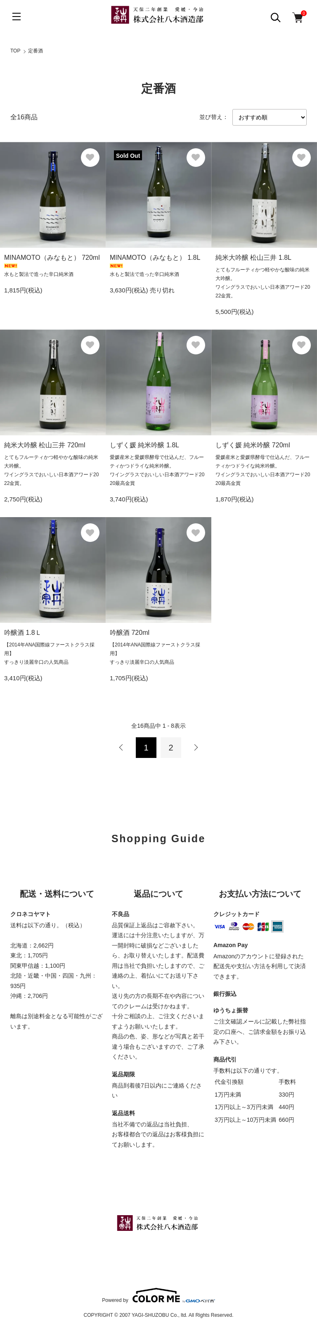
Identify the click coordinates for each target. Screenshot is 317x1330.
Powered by (158, 1295)
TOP (15, 51)
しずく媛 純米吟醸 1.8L (144, 445)
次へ (195, 747)
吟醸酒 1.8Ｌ (23, 632)
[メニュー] (16, 16)
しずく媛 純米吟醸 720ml (252, 445)
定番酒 (35, 51)
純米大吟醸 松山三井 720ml (44, 445)
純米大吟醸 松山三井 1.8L (253, 257)
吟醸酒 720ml (129, 632)
